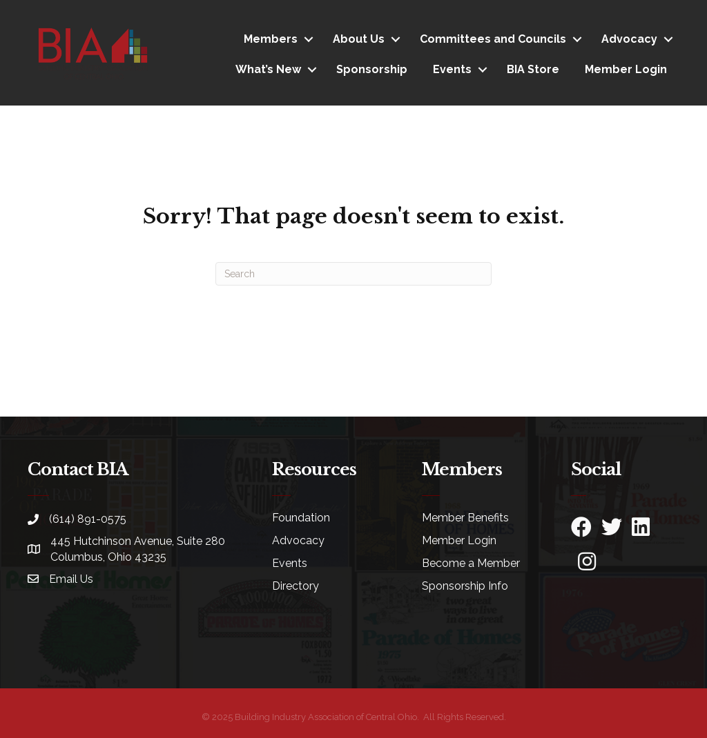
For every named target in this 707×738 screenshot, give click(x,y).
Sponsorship (371, 69)
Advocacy (629, 39)
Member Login (626, 69)
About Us (359, 39)
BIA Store (533, 69)
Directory (295, 585)
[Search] (353, 274)
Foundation (301, 517)
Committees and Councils (493, 39)
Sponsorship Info (465, 585)
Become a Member (471, 563)
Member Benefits (465, 517)
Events (452, 69)
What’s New (268, 69)
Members (271, 39)
